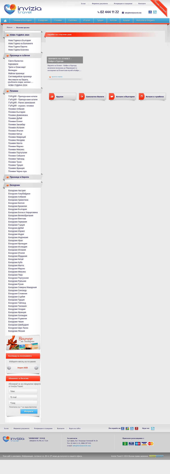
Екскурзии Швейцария (18, 325)
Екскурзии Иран (15, 240)
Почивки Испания (16, 128)
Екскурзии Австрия (17, 190)
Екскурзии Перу (15, 275)
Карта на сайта (74, 428)
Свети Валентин (15, 61)
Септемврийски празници (20, 76)
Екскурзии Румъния (17, 281)
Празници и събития (20, 55)
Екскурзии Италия (16, 253)
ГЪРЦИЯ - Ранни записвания (21, 103)
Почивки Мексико (16, 149)
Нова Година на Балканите (20, 43)
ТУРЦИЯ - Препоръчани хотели (22, 96)
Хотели (113, 20)
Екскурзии (42, 20)
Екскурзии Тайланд (17, 303)
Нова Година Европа (17, 47)
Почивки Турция (15, 165)
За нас (83, 3)
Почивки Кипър (15, 134)
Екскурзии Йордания (17, 256)
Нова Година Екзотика (18, 50)
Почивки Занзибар (16, 124)
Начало (9, 27)
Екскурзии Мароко (16, 268)
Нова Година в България (19, 40)
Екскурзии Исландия (17, 247)
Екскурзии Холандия (17, 315)
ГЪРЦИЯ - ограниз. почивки (21, 106)
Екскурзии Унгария (16, 309)
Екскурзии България (17, 209)
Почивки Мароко (15, 146)
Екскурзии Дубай (16, 228)
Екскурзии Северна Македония (22, 287)
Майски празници (16, 73)
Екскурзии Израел (16, 231)
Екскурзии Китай (15, 259)
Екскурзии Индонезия (18, 237)
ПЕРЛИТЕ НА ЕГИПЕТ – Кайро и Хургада (59, 60)
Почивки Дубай (15, 118)
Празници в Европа (19, 177)
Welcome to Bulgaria (145, 20)
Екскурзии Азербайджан (19, 194)
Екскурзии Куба (15, 262)
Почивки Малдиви (16, 140)
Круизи (126, 20)
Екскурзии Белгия (16, 203)
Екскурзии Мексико (17, 272)
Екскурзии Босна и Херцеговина (23, 212)
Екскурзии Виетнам (17, 219)
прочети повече (55, 77)
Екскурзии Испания (17, 250)
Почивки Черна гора (17, 171)
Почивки (58, 20)
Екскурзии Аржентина (18, 200)
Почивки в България (22, 20)
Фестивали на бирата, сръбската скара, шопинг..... (20, 81)
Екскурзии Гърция (16, 225)
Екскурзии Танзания (17, 306)
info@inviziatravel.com (133, 13)
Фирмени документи (100, 3)
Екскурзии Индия (16, 234)
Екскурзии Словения (17, 293)
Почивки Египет (15, 121)
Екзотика (73, 20)
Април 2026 (22, 368)
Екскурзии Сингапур (17, 290)
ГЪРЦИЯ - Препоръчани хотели (22, 99)
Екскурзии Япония (16, 331)
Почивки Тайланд (16, 159)
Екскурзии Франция (17, 312)
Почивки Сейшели (16, 156)
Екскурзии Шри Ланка (18, 328)
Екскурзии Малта (16, 265)
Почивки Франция (16, 168)
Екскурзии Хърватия (17, 318)
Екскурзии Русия (16, 284)
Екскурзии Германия (17, 222)
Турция (100, 20)
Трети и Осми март (17, 67)
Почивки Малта (15, 143)
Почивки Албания (16, 109)
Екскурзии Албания (17, 197)
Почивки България (16, 112)
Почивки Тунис (15, 162)
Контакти (142, 3)
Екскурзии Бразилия (17, 206)
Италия (86, 20)
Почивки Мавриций (17, 137)
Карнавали (13, 64)
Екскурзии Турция (16, 300)
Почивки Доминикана (18, 115)
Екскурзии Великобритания (20, 215)
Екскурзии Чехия (16, 322)
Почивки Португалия (17, 152)
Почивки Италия (15, 131)
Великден (12, 70)
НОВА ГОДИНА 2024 (19, 35)
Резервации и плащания (123, 3)
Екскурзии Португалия (18, 278)
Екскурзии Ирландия (17, 244)
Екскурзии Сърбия (16, 297)
